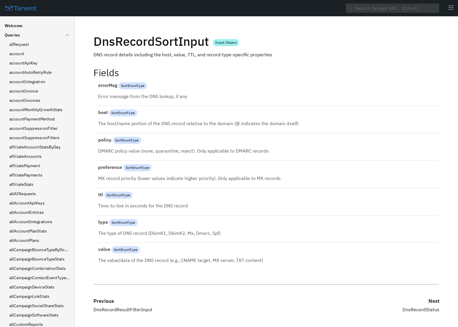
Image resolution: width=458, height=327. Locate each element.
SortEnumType (133, 85)
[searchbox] (392, 8)
